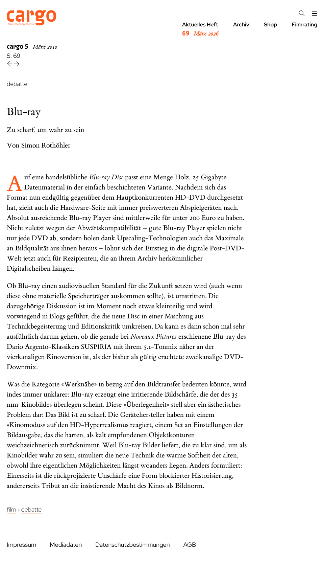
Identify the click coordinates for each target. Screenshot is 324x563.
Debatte (31, 510)
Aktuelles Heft (200, 29)
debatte (17, 84)
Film (11, 510)
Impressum (21, 545)
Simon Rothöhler (46, 145)
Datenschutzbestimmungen (132, 545)
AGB (189, 545)
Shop (270, 24)
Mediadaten (66, 545)
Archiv (241, 24)
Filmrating (304, 24)
